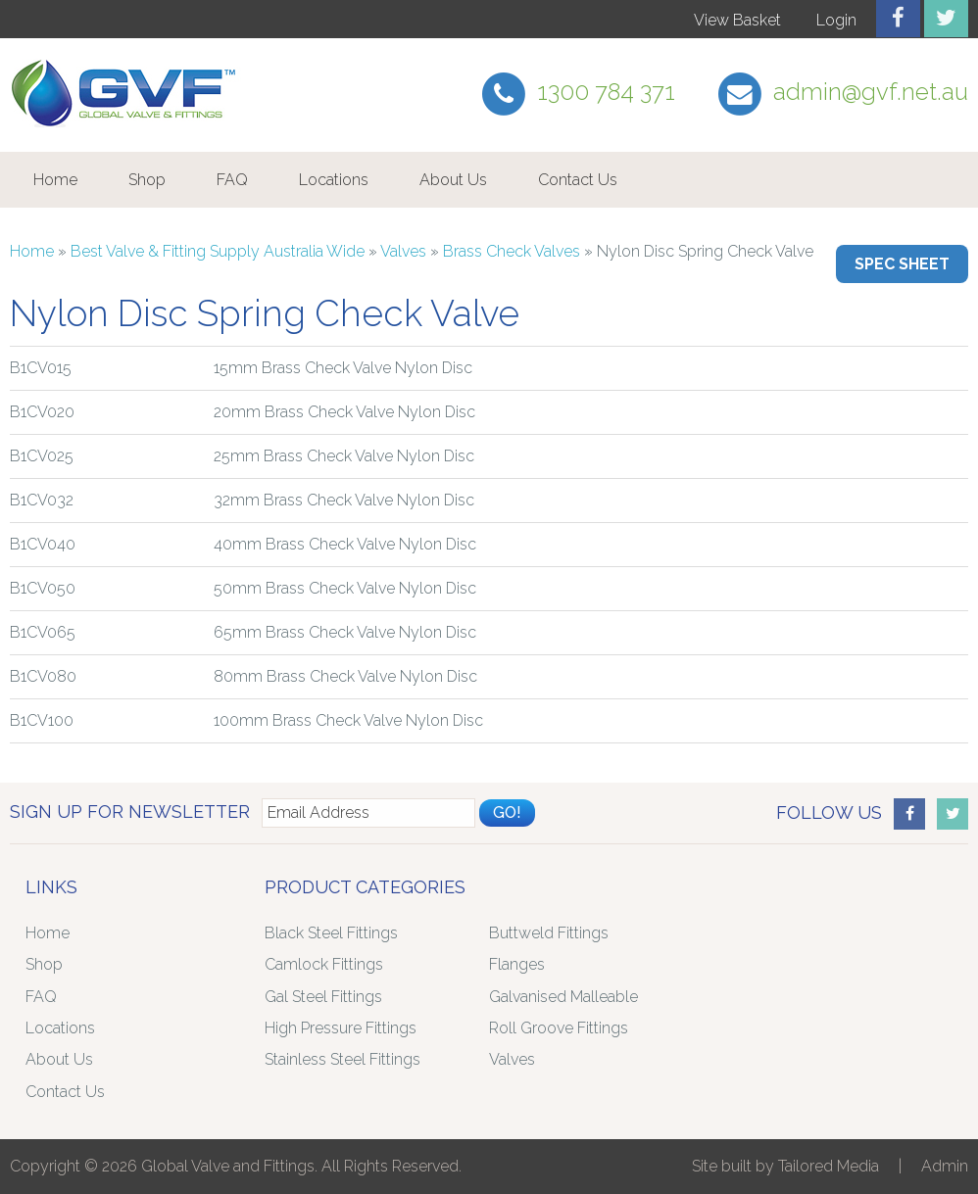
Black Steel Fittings (331, 933)
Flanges (517, 964)
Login (836, 20)
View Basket (737, 20)
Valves (403, 251)
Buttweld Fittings (549, 933)
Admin (944, 1166)
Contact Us (577, 179)
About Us (453, 179)
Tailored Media (828, 1166)
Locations (333, 179)
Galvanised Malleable (563, 996)
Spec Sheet (902, 264)
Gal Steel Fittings (323, 996)
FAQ (232, 179)
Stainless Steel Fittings (342, 1059)
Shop (147, 179)
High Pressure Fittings (340, 1028)
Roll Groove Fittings (558, 1028)
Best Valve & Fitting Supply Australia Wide (218, 251)
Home (55, 179)
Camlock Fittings (324, 964)
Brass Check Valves (511, 251)
